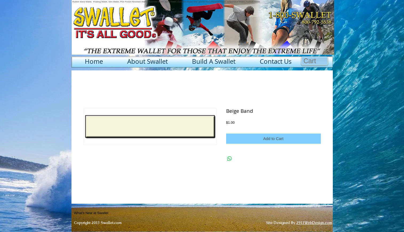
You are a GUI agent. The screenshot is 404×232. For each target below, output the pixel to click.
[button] (314, 61)
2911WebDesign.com (314, 222)
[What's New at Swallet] (104, 213)
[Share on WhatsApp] (229, 158)
